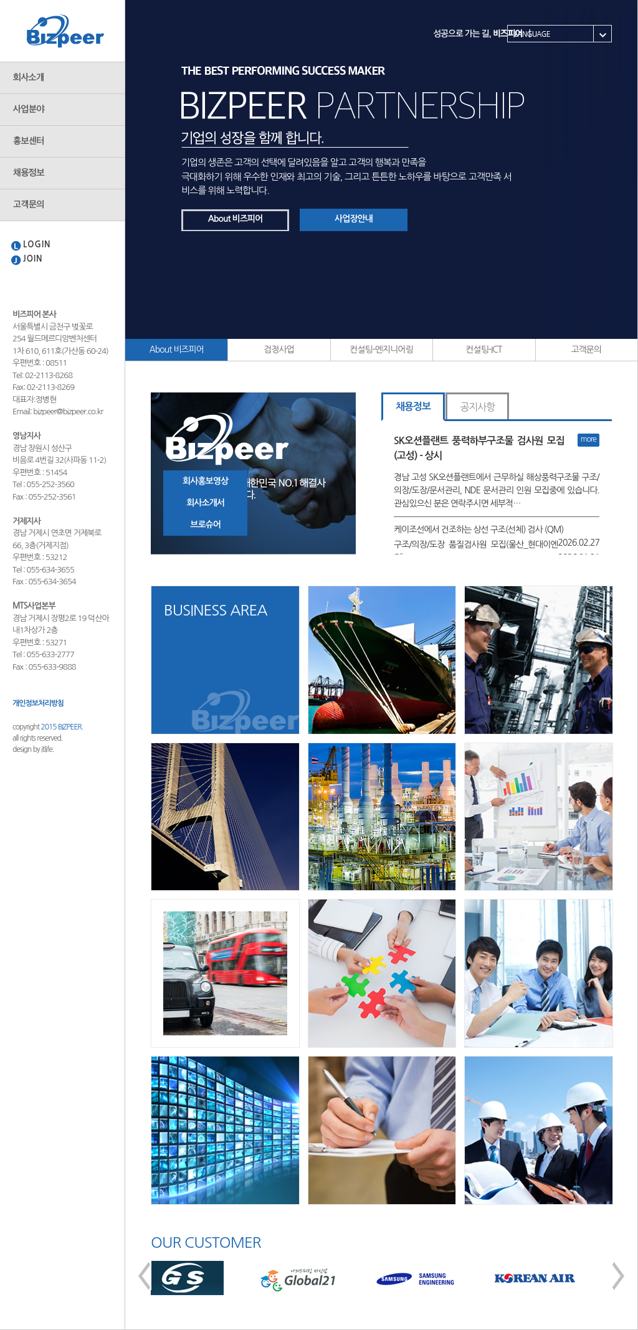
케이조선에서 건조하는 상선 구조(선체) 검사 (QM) (478, 529)
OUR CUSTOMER (206, 1242)
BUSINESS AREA (215, 609)
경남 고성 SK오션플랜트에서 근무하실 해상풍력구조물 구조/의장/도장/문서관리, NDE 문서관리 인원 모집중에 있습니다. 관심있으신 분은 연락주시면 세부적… (496, 490)
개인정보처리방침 (38, 703)
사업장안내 (354, 218)
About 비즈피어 (235, 218)
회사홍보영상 (205, 481)
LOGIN (36, 244)
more (588, 439)
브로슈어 (205, 524)
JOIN (33, 259)
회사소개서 (205, 502)
